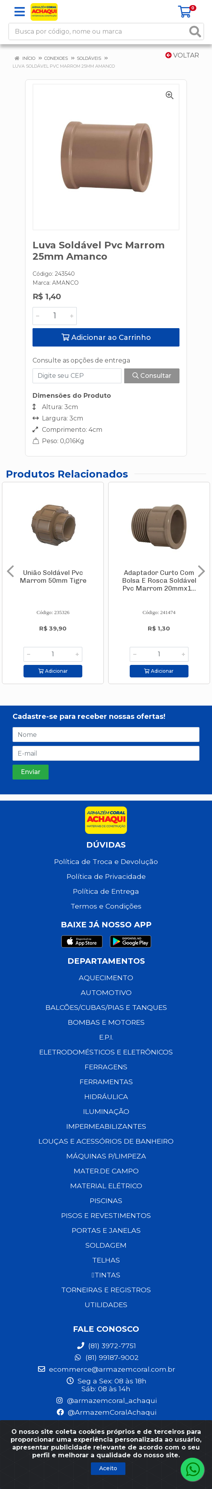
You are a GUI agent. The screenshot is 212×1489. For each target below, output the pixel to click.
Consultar (151, 375)
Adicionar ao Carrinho (106, 337)
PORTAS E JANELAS (106, 1230)
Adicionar (53, 671)
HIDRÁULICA (106, 1096)
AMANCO (65, 282)
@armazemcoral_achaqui (106, 1400)
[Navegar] (10, 571)
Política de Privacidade (106, 876)
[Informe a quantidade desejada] (55, 316)
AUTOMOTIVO (106, 992)
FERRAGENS (106, 1067)
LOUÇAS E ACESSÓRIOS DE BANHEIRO (106, 1141)
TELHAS (106, 1260)
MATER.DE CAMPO (106, 1171)
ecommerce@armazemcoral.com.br (106, 1369)
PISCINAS (106, 1200)
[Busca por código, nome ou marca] (98, 31)
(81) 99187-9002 (106, 1357)
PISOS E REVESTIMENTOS (106, 1215)
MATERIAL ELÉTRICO (106, 1186)
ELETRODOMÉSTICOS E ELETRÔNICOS (106, 1052)
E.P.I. (106, 1037)
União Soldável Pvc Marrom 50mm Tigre (53, 576)
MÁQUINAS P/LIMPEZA (106, 1156)
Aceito (108, 1468)
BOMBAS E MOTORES (106, 1022)
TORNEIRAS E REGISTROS (106, 1290)
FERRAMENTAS (106, 1082)
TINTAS (106, 1275)
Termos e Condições (106, 906)
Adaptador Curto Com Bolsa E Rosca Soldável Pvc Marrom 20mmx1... (159, 580)
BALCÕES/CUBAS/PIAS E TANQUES (106, 1007)
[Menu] (20, 12)
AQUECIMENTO (106, 978)
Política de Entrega (106, 891)
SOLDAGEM (106, 1245)
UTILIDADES (106, 1304)
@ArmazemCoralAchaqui (106, 1412)
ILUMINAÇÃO (106, 1111)
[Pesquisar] (195, 31)
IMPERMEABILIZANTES (106, 1126)
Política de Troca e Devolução (106, 861)
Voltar (182, 55)
